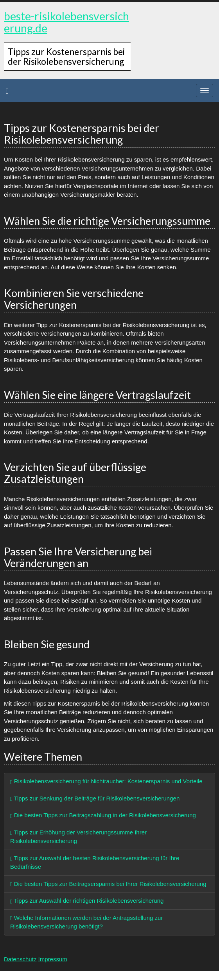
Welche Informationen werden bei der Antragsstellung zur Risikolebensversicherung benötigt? (86, 922)
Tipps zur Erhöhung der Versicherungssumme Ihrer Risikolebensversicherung (78, 837)
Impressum (52, 959)
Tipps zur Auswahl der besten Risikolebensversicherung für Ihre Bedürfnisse (94, 862)
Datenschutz (20, 959)
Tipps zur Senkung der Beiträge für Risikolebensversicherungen (95, 798)
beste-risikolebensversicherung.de (66, 22)
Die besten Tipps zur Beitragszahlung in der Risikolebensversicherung (103, 815)
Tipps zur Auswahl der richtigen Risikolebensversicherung (86, 900)
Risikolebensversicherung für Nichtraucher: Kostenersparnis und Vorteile (106, 781)
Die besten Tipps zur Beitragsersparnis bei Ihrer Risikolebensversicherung (108, 883)
